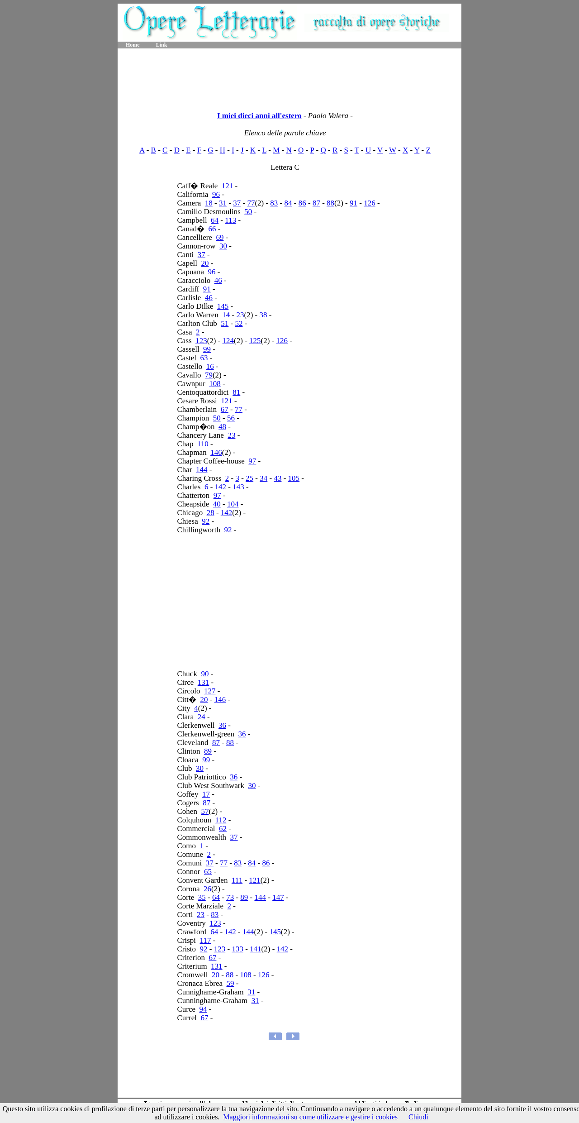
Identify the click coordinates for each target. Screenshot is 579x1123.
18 (209, 203)
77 (251, 203)
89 (208, 751)
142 (221, 487)
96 (216, 194)
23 (240, 315)
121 (227, 186)
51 (224, 323)
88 (330, 203)
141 (255, 949)
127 (210, 691)
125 (255, 340)
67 (224, 409)
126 (369, 203)
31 (223, 203)
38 (263, 315)
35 (202, 897)
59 (230, 983)
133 (237, 949)
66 (212, 229)
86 (302, 203)
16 (210, 366)
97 (252, 461)
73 (230, 897)
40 (217, 504)
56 (231, 418)
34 (263, 478)
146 (216, 452)
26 (207, 888)
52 (238, 323)
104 (233, 504)
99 (207, 349)
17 (206, 794)
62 (223, 828)
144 (202, 469)
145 (223, 306)
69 (219, 237)
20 (205, 263)
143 (238, 487)
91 (353, 203)
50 (248, 211)
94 (203, 1009)
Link (161, 45)
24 (201, 716)
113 (230, 220)
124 (228, 340)
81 (236, 392)
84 (288, 203)
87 (316, 203)
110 (203, 444)
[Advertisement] (289, 77)
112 (221, 820)
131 (203, 682)
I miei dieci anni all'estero (259, 115)
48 (222, 426)
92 (205, 521)
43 (277, 478)
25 (249, 478)
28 (210, 512)
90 (205, 673)
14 (226, 315)
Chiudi (418, 1117)
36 (222, 725)
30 (223, 246)
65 (208, 871)
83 (274, 203)
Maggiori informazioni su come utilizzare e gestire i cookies (310, 1117)
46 (218, 280)
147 (278, 897)
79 (209, 375)
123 (201, 340)
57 (205, 811)
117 (205, 940)
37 (237, 203)
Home (133, 45)
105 (294, 478)
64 (214, 220)
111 (237, 880)
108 (215, 383)
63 (204, 358)
